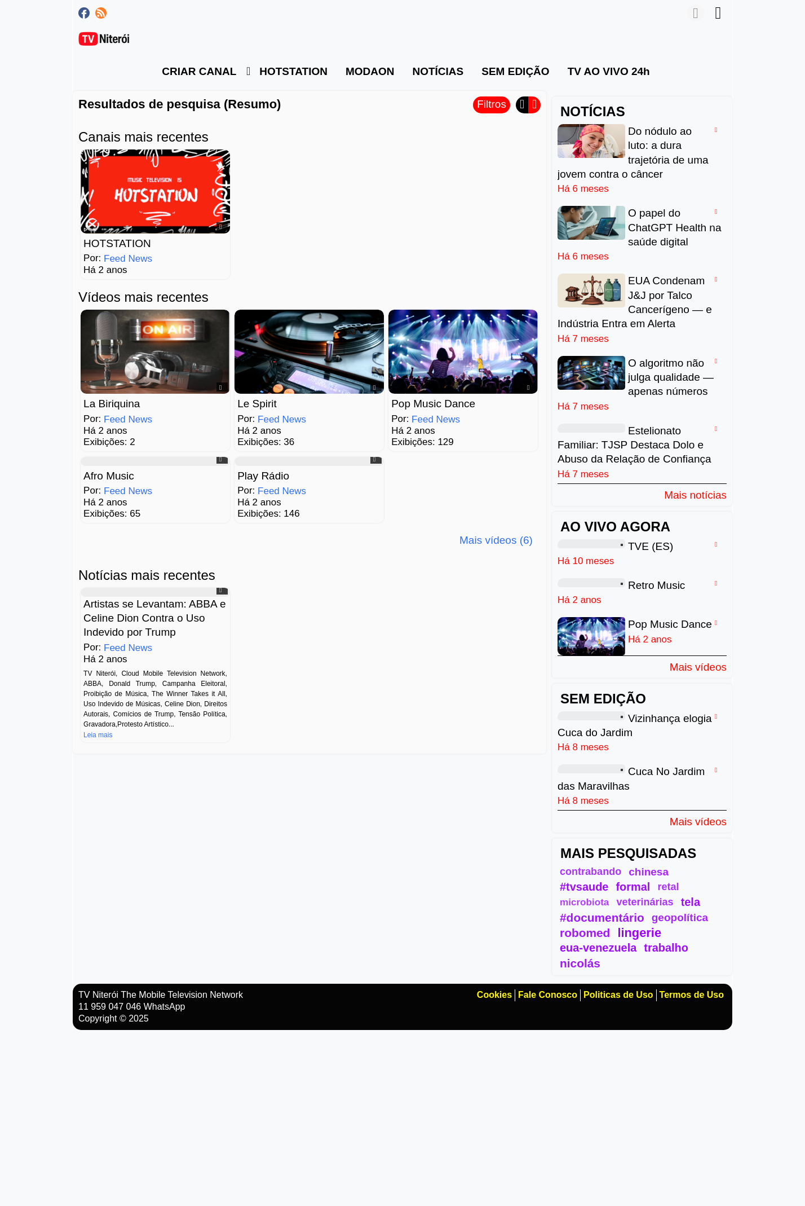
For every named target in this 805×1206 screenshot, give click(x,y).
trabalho (666, 947)
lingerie (639, 933)
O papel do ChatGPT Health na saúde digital (674, 227)
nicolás (580, 963)
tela (690, 902)
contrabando (590, 871)
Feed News (128, 258)
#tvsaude (584, 887)
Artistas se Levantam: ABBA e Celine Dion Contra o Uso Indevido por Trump (154, 617)
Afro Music (108, 475)
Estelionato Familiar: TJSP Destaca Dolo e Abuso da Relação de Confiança (634, 444)
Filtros (491, 104)
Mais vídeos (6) (496, 541)
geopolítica (680, 917)
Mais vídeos (698, 666)
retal (668, 886)
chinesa (649, 872)
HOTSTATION (117, 243)
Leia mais (97, 734)
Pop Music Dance (433, 404)
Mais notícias (695, 494)
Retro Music (656, 585)
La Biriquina (111, 404)
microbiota (584, 902)
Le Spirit (257, 404)
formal (633, 887)
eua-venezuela (598, 947)
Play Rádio (263, 475)
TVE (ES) (650, 546)
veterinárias (644, 902)
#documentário (602, 917)
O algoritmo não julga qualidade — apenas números (671, 376)
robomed (585, 932)
